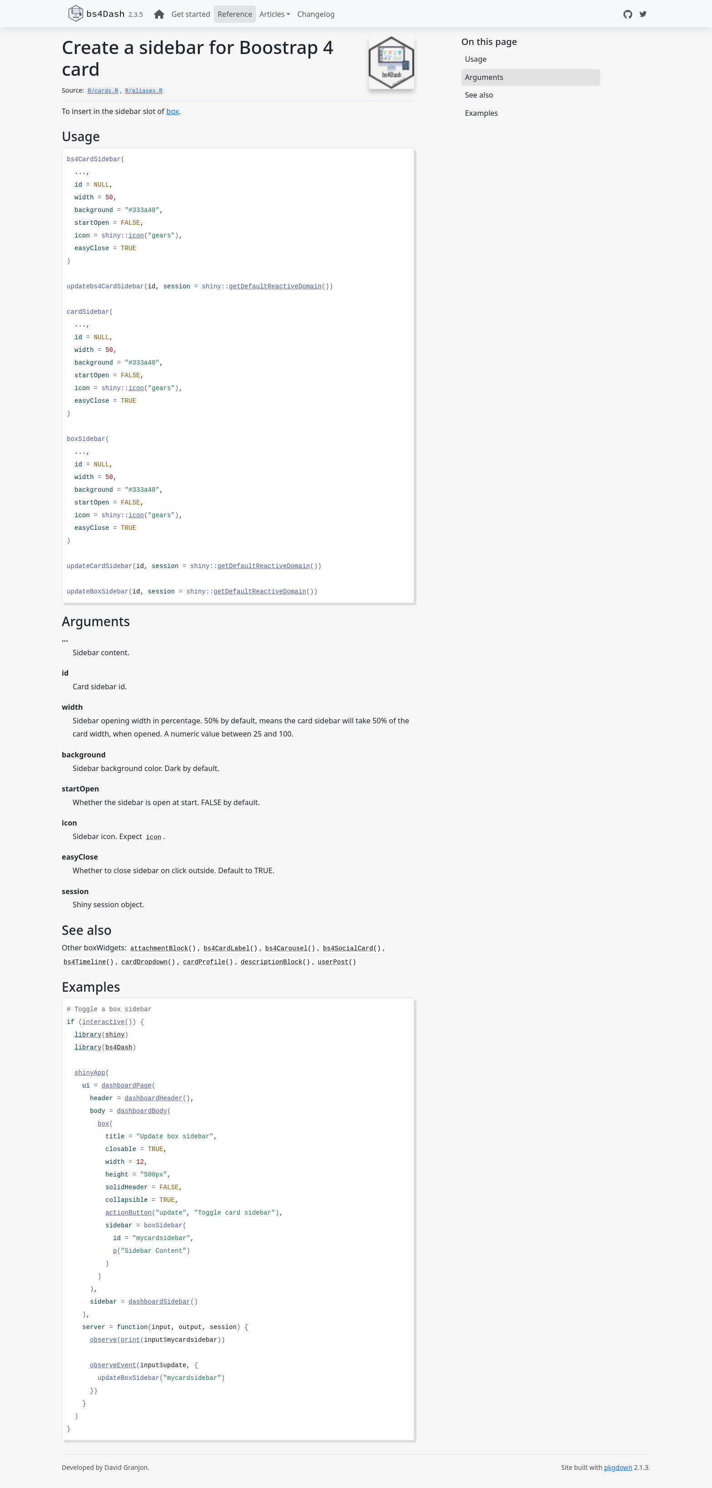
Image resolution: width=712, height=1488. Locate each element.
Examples (481, 113)
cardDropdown (144, 962)
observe (103, 1340)
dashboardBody (142, 1111)
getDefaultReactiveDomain (275, 286)
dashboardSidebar (159, 1301)
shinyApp (89, 1073)
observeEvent (113, 1365)
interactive (103, 1022)
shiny (115, 1034)
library (88, 1034)
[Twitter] (643, 14)
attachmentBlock (159, 948)
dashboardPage (127, 1085)
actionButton (128, 1212)
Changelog (316, 14)
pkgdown (618, 1467)
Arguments (484, 77)
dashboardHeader (154, 1098)
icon (136, 235)
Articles (272, 14)
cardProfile (204, 962)
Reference (235, 14)
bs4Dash (105, 13)
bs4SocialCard (348, 948)
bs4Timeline (85, 962)
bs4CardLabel (226, 948)
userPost (333, 962)
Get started (191, 14)
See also (479, 95)
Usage (476, 59)
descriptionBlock (271, 962)
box (172, 111)
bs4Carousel (286, 948)
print (130, 1340)
